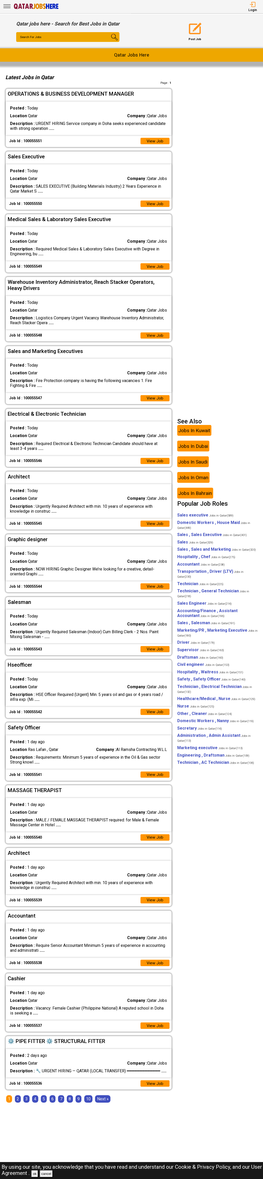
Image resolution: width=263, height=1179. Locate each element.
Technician (200, 586)
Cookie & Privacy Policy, (203, 1167)
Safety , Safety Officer (211, 682)
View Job (154, 141)
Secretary (199, 731)
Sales (195, 545)
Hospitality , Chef (206, 560)
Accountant (201, 567)
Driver (196, 645)
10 (88, 1105)
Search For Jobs (31, 37)
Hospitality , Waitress (210, 675)
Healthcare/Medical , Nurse (216, 702)
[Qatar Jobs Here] (36, 8)
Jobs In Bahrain (195, 496)
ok (34, 1174)
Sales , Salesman (206, 626)
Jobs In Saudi (193, 465)
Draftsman (200, 660)
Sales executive (205, 518)
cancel (46, 1174)
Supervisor (200, 653)
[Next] (103, 1105)
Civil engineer (203, 667)
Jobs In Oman (193, 481)
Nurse (195, 709)
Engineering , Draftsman (213, 758)
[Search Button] (110, 41)
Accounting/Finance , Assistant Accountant (207, 616)
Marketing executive (210, 751)
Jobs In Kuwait (194, 434)
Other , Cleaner (204, 716)
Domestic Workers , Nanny (215, 724)
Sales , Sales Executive (212, 538)
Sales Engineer (204, 606)
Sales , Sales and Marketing (216, 552)
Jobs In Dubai (193, 449)
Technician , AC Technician (215, 765)
